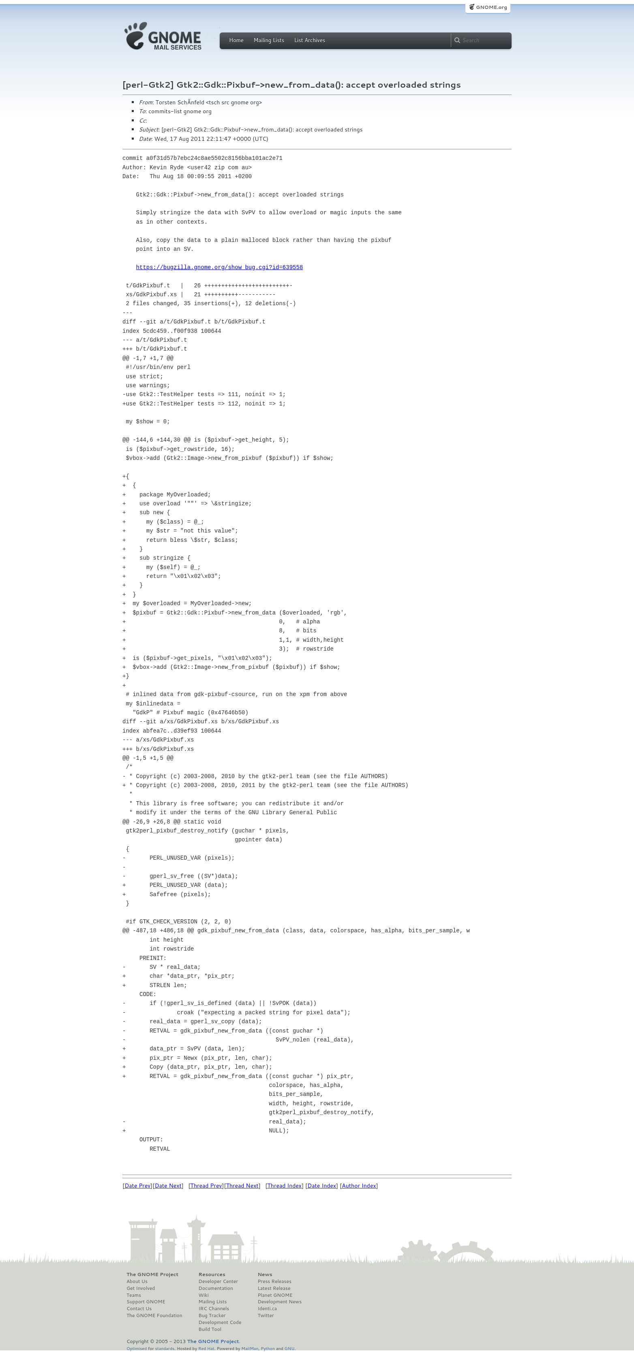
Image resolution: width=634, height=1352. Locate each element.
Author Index (359, 1186)
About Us (137, 1281)
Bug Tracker (212, 1315)
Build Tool (210, 1329)
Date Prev (137, 1186)
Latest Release (273, 1288)
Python (268, 1348)
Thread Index (285, 1186)
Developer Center (218, 1281)
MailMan (249, 1348)
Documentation (216, 1288)
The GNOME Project (152, 1274)
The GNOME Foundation (154, 1315)
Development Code (220, 1322)
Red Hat (206, 1348)
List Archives (309, 40)
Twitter (265, 1315)
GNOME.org (491, 7)
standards (164, 1348)
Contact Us (139, 1308)
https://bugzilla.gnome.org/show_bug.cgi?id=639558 (219, 267)
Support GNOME (145, 1301)
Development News (279, 1301)
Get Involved (140, 1288)
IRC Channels (214, 1308)
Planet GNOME (274, 1295)
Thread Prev (206, 1186)
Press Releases (274, 1281)
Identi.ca (267, 1308)
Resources (212, 1274)
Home (236, 40)
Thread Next (242, 1186)
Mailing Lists (268, 40)
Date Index (321, 1186)
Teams (133, 1295)
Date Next (167, 1186)
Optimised (136, 1348)
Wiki (204, 1295)
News (264, 1274)
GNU (290, 1348)
